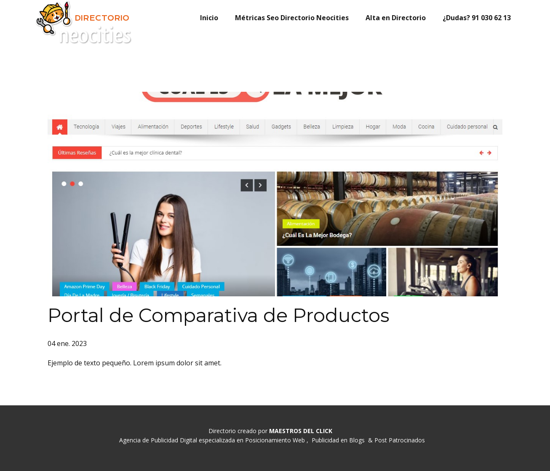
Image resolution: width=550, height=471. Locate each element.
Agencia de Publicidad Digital (158, 440)
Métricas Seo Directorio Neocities (292, 17)
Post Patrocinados (399, 440)
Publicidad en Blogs (338, 440)
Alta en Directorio (396, 17)
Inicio (209, 17)
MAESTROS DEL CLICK (300, 431)
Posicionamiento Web (275, 440)
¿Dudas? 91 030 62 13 (477, 17)
